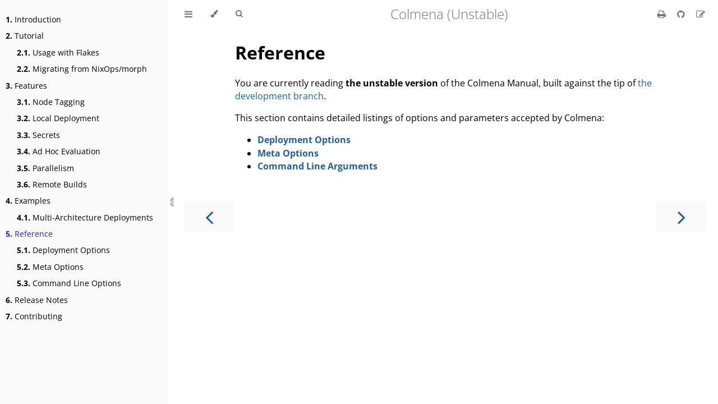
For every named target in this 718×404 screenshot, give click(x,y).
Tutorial (25, 35)
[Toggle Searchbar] (239, 14)
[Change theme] (214, 14)
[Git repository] (682, 14)
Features (26, 85)
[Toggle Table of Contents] (188, 14)
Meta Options (50, 266)
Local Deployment (58, 118)
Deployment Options (63, 250)
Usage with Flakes (58, 52)
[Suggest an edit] (701, 14)
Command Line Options (69, 283)
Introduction (33, 19)
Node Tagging (51, 102)
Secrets (38, 135)
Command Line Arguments (317, 166)
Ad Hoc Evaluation (58, 151)
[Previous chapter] (209, 216)
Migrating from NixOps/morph (82, 68)
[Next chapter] (681, 216)
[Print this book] (663, 14)
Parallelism (45, 168)
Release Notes (37, 300)
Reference (29, 233)
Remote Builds (52, 184)
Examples (28, 200)
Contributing (34, 316)
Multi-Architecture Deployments (85, 217)
